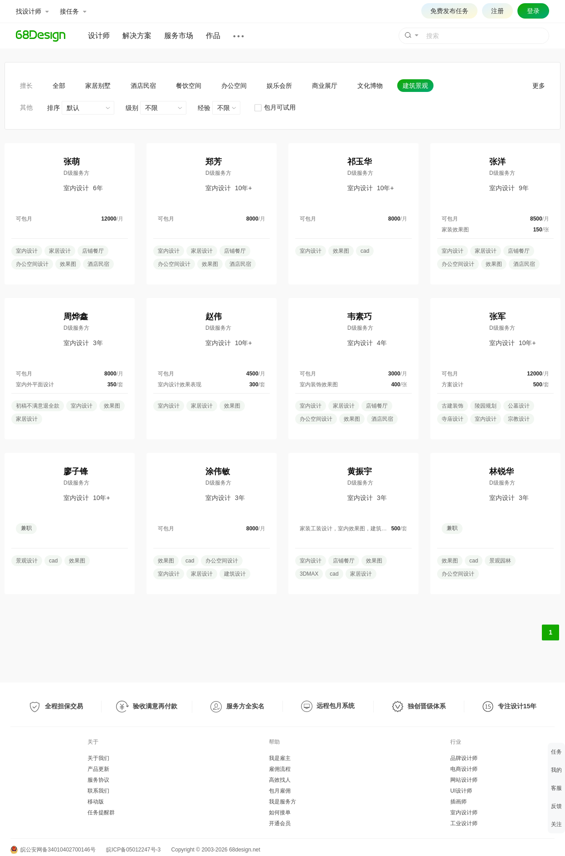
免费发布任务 (449, 10)
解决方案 (136, 35)
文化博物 (370, 85)
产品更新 (98, 769)
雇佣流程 (280, 769)
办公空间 (234, 85)
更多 (538, 85)
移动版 (96, 801)
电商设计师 (463, 769)
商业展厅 (324, 85)
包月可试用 (274, 107)
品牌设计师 (463, 758)
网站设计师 (463, 780)
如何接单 (280, 812)
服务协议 (98, 780)
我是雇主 (280, 758)
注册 (497, 10)
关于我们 (98, 758)
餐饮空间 (188, 85)
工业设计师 (463, 823)
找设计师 (32, 11)
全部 (59, 85)
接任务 (73, 11)
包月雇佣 (280, 791)
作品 (213, 35)
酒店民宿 (143, 85)
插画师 (458, 801)
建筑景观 (415, 85)
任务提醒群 (101, 812)
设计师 (99, 35)
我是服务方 (282, 801)
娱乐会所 (279, 85)
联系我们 (98, 791)
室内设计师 (463, 812)
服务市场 (178, 35)
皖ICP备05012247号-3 (133, 849)
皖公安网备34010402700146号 (53, 849)
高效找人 (280, 780)
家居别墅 (98, 85)
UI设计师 (461, 791)
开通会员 (280, 823)
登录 (533, 10)
